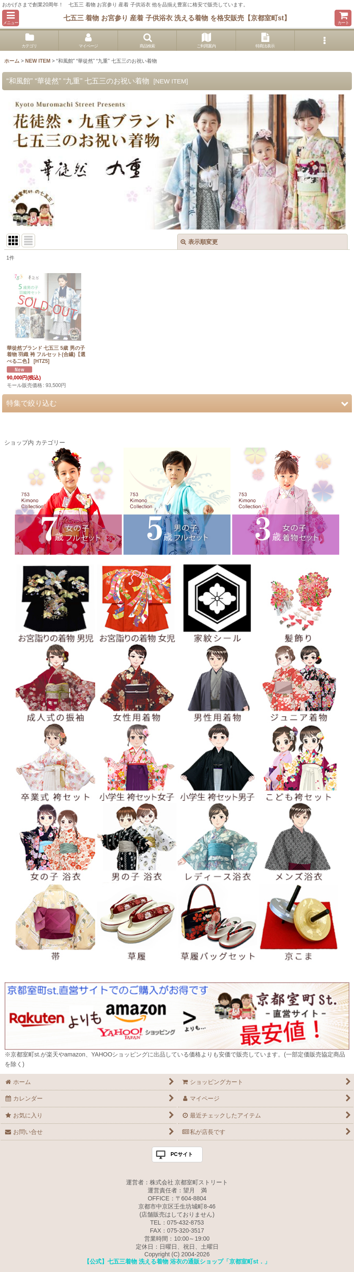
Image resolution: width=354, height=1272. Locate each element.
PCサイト (181, 1154)
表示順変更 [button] (199, 241)
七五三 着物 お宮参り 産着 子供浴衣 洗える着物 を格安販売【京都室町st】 (177, 18)
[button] (10, 18)
